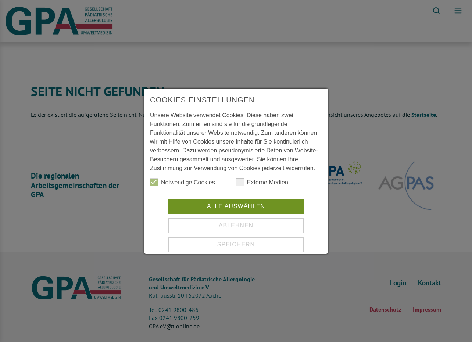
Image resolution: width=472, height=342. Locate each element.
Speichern (236, 244)
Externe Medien (262, 182)
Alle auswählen (236, 206)
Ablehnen (236, 225)
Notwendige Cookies (182, 182)
